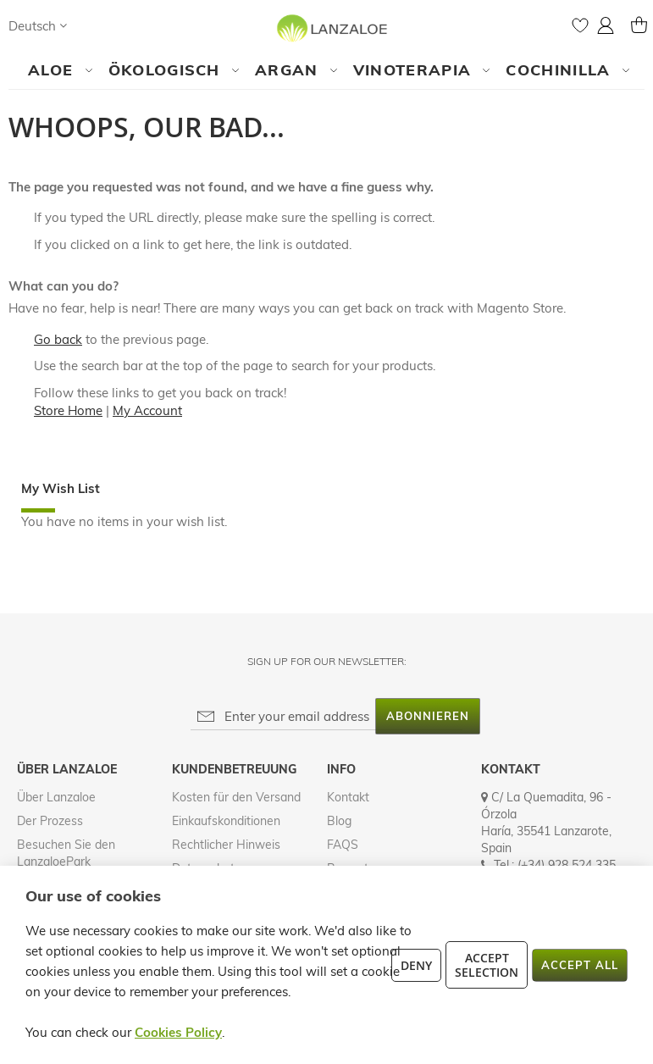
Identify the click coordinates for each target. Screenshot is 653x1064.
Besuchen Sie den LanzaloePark (66, 853)
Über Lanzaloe (56, 797)
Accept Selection (486, 965)
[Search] (96, 25)
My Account (147, 410)
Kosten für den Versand (236, 797)
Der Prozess (50, 820)
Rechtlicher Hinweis (226, 844)
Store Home (68, 410)
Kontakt (348, 797)
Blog (339, 820)
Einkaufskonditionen (226, 820)
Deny (416, 965)
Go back (58, 339)
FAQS (342, 844)
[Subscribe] (427, 716)
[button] (37, 26)
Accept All (579, 965)
